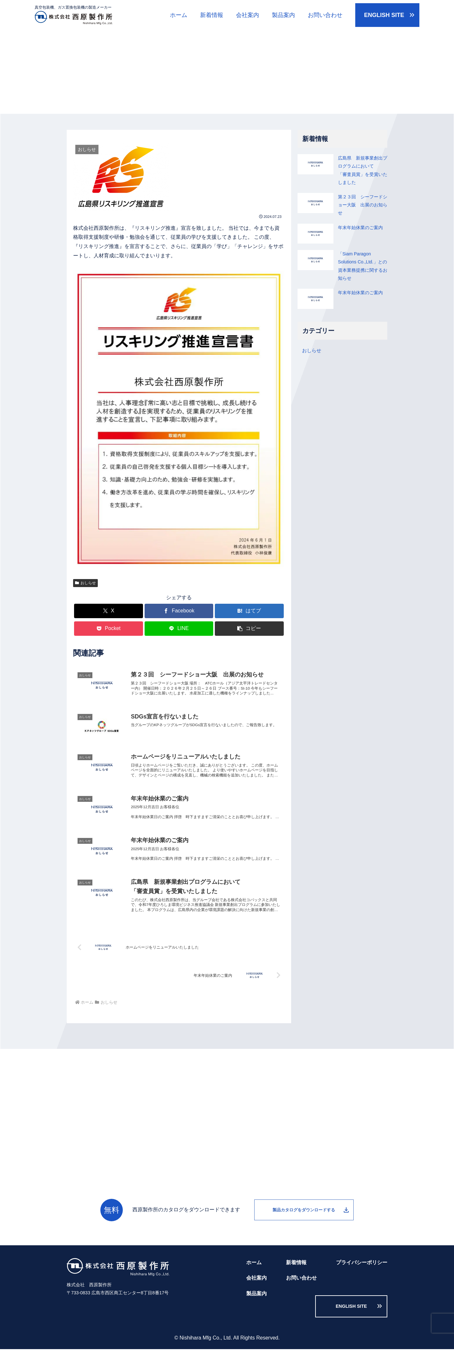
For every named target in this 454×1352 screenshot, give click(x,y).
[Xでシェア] (108, 611)
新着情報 (211, 15)
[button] (249, 628)
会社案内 (247, 15)
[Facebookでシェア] (179, 611)
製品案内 (283, 15)
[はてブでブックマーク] (249, 611)
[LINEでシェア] (179, 628)
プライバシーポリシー (361, 1270)
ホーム (178, 15)
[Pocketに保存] (108, 628)
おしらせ (85, 583)
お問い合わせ (325, 15)
